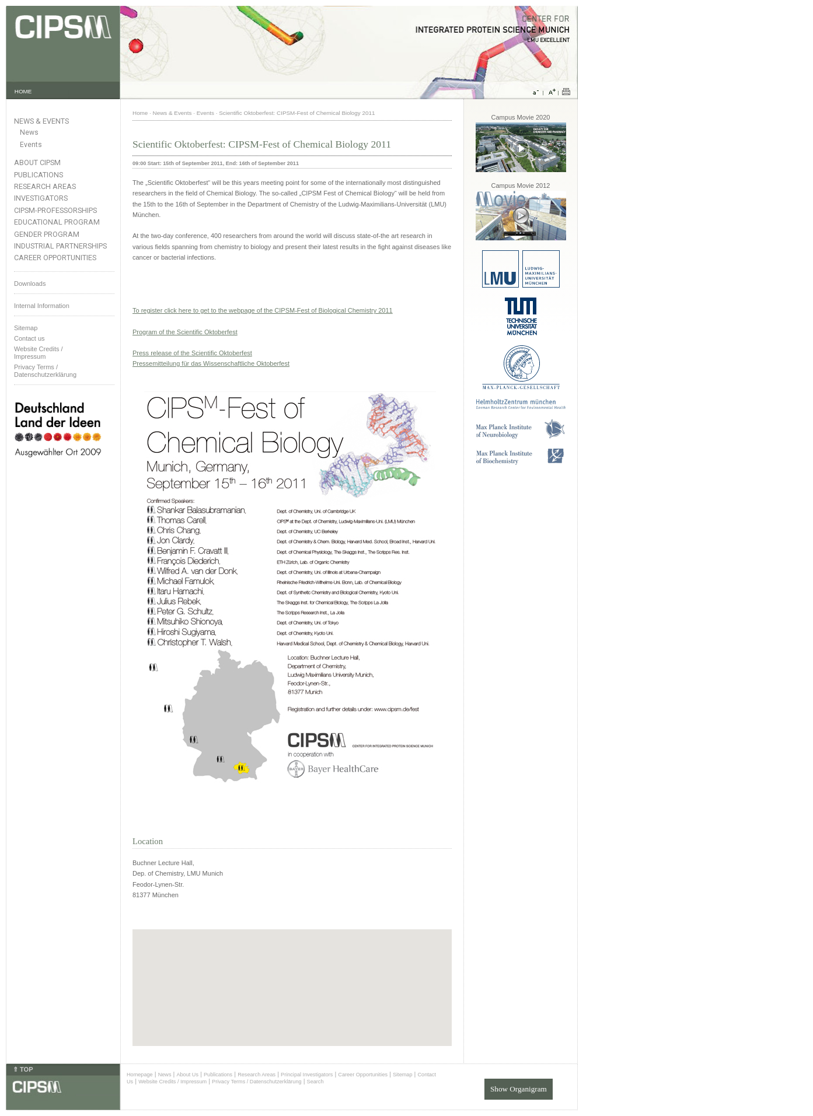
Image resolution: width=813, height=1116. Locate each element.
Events (31, 145)
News (29, 132)
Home (140, 113)
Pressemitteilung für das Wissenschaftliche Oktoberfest (210, 363)
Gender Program (46, 234)
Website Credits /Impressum (38, 352)
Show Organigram (518, 1088)
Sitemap (25, 327)
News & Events (41, 121)
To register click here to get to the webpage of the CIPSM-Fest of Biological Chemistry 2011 (262, 310)
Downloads (30, 283)
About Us (187, 1074)
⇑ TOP (23, 1069)
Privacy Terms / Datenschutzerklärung (45, 370)
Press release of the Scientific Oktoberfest (192, 352)
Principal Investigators (307, 1074)
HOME (23, 91)
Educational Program (57, 222)
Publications (38, 174)
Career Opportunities (55, 257)
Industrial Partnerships (60, 246)
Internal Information (41, 305)
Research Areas (45, 186)
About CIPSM (37, 162)
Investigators (41, 198)
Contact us (29, 338)
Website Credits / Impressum (172, 1081)
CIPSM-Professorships (55, 210)
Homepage (140, 1074)
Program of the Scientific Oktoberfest (185, 331)
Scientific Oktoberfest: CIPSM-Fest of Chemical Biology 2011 (297, 113)
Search (315, 1081)
